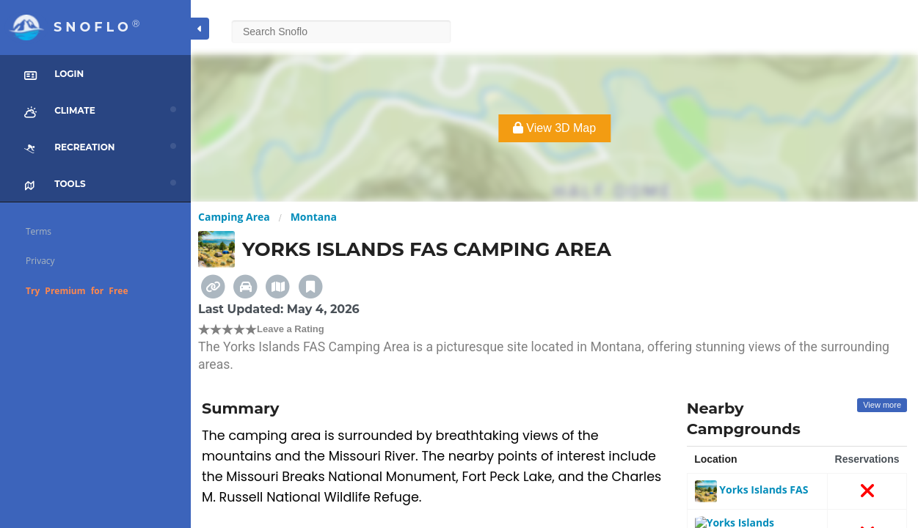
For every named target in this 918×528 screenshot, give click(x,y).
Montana (314, 217)
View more (882, 404)
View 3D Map (554, 128)
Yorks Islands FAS (752, 489)
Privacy (40, 260)
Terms (38, 231)
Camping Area (234, 217)
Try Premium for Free (77, 291)
